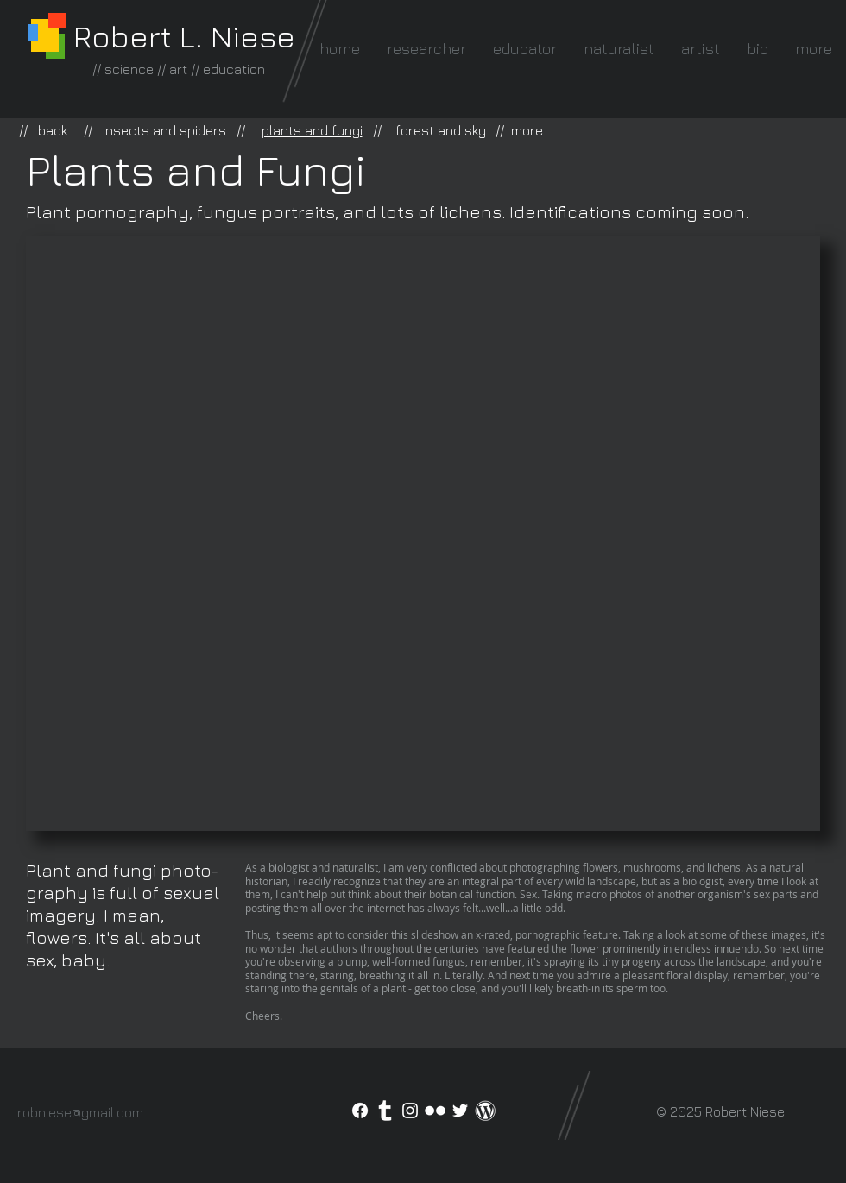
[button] (423, 533)
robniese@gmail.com (80, 1112)
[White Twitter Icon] (460, 1110)
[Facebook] (360, 1110)
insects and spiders (164, 130)
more (527, 130)
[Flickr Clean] (435, 1110)
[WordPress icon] (485, 1110)
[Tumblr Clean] (385, 1110)
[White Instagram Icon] (410, 1110)
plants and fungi (312, 130)
